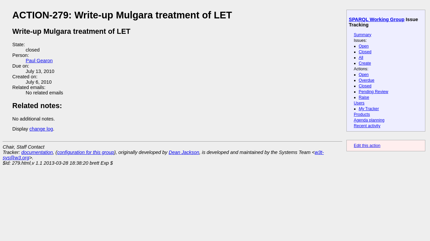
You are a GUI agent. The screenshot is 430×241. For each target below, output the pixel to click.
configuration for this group (85, 152)
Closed (365, 52)
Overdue (366, 80)
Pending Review (373, 91)
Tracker (369, 108)
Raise (364, 97)
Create (365, 63)
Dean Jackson (184, 152)
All (361, 57)
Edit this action (367, 145)
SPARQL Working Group (376, 19)
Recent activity (367, 126)
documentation (37, 152)
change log (41, 129)
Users (359, 103)
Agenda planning (369, 120)
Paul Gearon (39, 60)
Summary (362, 34)
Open (364, 46)
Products (362, 114)
